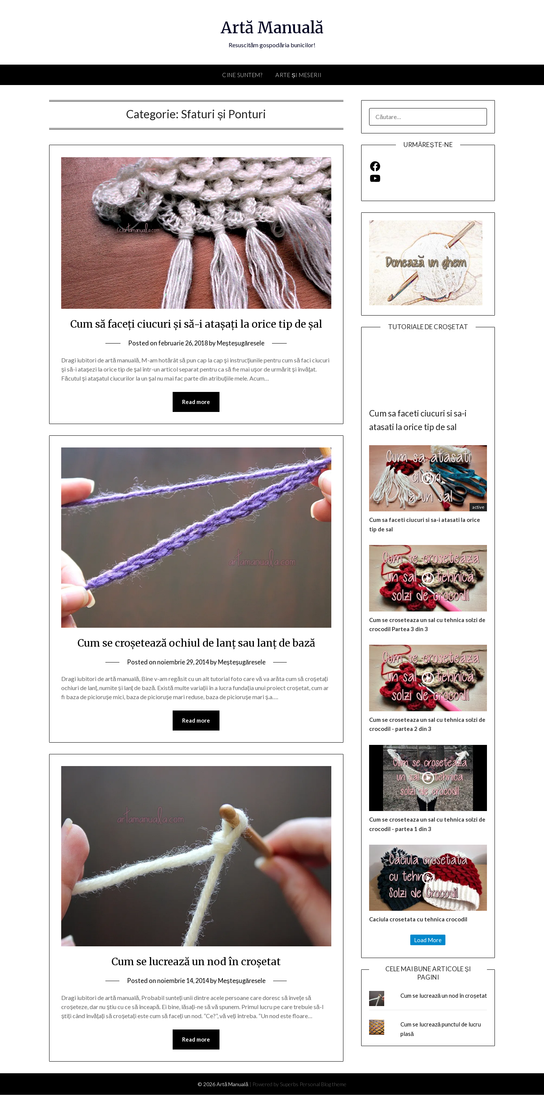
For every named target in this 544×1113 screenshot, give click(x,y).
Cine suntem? (242, 74)
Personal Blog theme (323, 1102)
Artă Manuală (272, 26)
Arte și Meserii (298, 74)
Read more (196, 419)
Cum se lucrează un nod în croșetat (196, 979)
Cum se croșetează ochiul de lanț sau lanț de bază (196, 660)
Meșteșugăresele (242, 360)
